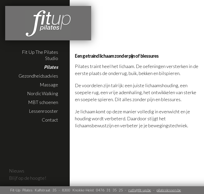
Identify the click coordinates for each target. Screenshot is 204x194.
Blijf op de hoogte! (27, 178)
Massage (49, 84)
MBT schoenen (43, 102)
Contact (50, 120)
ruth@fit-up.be (139, 190)
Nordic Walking (42, 93)
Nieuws (16, 171)
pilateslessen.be (168, 190)
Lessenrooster (43, 111)
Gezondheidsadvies (38, 76)
